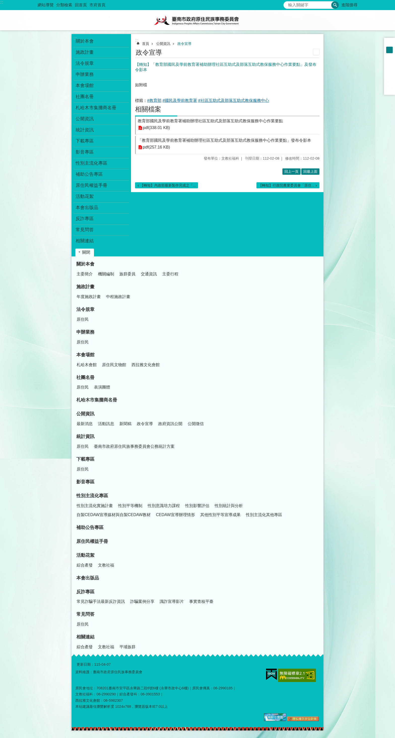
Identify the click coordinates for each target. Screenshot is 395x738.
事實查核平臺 (201, 601)
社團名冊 (85, 377)
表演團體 (102, 387)
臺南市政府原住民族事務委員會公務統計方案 (134, 446)
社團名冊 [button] (85, 96)
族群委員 (127, 274)
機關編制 (106, 274)
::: (1, 2)
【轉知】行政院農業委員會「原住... (286, 185)
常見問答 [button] (85, 229)
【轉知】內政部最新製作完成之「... (168, 185)
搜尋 (287, 4)
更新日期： (85, 664)
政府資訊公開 (170, 424)
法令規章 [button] (85, 63)
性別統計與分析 (229, 506)
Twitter (389, 76)
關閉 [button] (86, 252)
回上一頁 (291, 171)
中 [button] (389, 50)
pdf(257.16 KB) (156, 147)
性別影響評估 (197, 506)
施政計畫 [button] (85, 52)
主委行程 (170, 274)
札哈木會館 (87, 365)
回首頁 (81, 5)
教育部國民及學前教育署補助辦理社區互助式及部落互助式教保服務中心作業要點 (210, 121)
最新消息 (85, 424)
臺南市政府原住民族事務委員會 (197, 20)
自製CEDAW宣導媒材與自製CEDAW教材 (114, 515)
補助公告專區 (89, 174)
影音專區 (85, 152)
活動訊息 (106, 424)
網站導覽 (46, 5)
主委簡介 (85, 274)
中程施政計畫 (118, 296)
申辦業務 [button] (85, 74)
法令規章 (85, 309)
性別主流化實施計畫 (95, 506)
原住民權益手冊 (91, 185)
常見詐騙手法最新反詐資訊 (101, 601)
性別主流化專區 (92, 495)
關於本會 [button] (85, 41)
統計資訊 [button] (85, 129)
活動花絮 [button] (85, 196)
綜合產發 (85, 565)
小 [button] (389, 43)
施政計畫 (85, 286)
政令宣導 (184, 44)
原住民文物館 (114, 365)
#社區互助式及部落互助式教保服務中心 (233, 100)
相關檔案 (148, 109)
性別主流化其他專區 (264, 515)
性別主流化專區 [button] (91, 163)
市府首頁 (97, 5)
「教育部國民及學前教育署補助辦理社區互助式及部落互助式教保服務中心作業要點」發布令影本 (224, 140)
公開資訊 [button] (85, 118)
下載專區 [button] (85, 140)
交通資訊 (149, 274)
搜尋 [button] (335, 5)
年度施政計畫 (89, 296)
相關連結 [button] (85, 240)
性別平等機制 (130, 506)
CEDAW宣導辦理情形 (175, 515)
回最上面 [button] (310, 171)
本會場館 (85, 354)
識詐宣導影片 (172, 601)
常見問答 (85, 614)
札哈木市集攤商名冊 (96, 107)
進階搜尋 (349, 5)
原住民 (83, 319)
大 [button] (389, 56)
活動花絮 (85, 555)
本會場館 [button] (85, 85)
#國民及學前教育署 (179, 100)
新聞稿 (125, 424)
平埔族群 (127, 647)
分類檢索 (64, 5)
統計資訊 (85, 436)
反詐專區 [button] (85, 218)
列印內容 (316, 52)
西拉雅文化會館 (145, 365)
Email (389, 89)
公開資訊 (163, 44)
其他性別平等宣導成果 (220, 515)
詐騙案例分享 (142, 601)
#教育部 (154, 100)
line (389, 82)
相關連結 (85, 636)
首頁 (145, 44)
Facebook (389, 63)
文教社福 (106, 565)
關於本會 (85, 264)
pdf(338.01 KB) (156, 128)
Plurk (389, 69)
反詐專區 (85, 591)
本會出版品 (87, 207)
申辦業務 (85, 332)
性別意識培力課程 (164, 506)
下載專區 (85, 459)
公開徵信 (196, 424)
